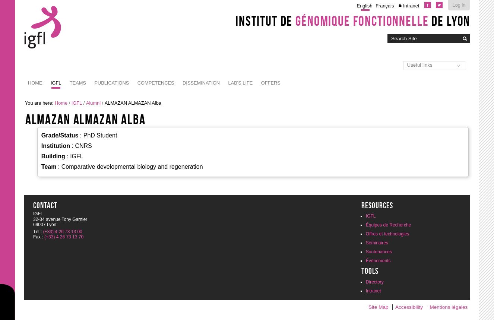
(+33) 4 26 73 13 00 (62, 231)
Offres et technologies (387, 234)
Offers (271, 83)
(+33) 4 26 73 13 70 (63, 237)
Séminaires (377, 242)
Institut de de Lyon (352, 20)
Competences (155, 83)
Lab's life (240, 83)
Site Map (378, 307)
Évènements (378, 260)
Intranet (411, 6)
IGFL (56, 83)
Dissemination (201, 83)
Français (385, 6)
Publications (111, 83)
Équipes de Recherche (388, 225)
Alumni (93, 103)
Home (35, 83)
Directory (375, 282)
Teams (78, 83)
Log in (459, 5)
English (365, 6)
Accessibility (409, 307)
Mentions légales (449, 307)
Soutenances (379, 251)
